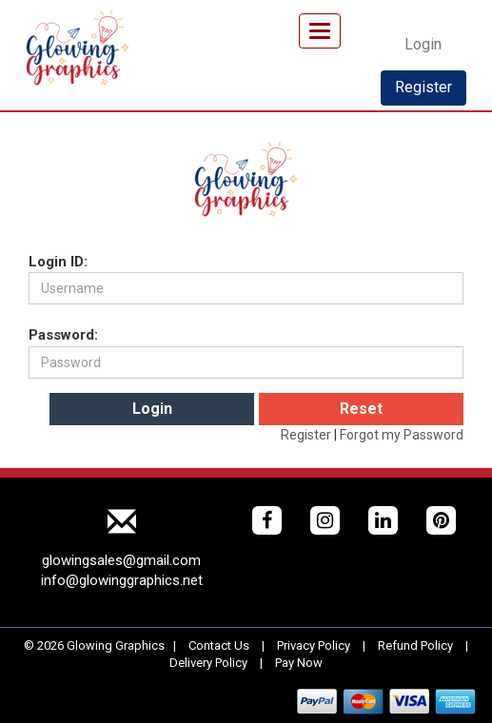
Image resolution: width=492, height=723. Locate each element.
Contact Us (218, 645)
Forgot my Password (401, 434)
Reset (361, 409)
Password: (63, 334)
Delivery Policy (208, 662)
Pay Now (299, 662)
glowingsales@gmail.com (121, 560)
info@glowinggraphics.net (122, 580)
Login (423, 44)
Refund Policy (415, 645)
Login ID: (58, 261)
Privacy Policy (313, 645)
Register (423, 87)
